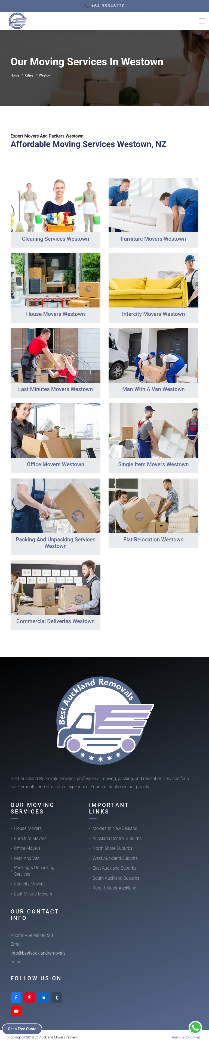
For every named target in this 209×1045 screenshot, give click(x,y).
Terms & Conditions (186, 1037)
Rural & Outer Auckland (114, 888)
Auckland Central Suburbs (117, 838)
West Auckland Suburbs (115, 858)
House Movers (28, 828)
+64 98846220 (39, 935)
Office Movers (27, 848)
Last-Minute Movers (33, 894)
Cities (29, 75)
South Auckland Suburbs (116, 878)
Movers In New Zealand (115, 828)
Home (15, 75)
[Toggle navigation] (202, 21)
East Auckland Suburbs (115, 868)
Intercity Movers (29, 883)
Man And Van (27, 858)
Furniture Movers (30, 838)
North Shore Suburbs (113, 848)
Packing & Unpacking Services (34, 871)
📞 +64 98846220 (104, 5)
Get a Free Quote (22, 1029)
